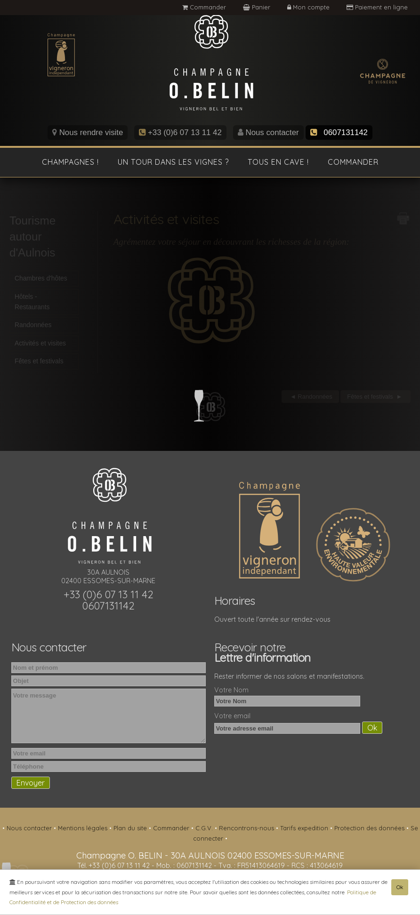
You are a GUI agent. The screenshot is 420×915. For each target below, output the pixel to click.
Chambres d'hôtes (41, 280)
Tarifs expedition (305, 828)
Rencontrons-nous (247, 828)
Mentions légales (83, 828)
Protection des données (370, 828)
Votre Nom (231, 690)
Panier (257, 7)
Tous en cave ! (278, 162)
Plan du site (131, 828)
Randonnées (33, 326)
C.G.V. (205, 828)
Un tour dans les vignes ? (173, 162)
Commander (204, 7)
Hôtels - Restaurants (32, 303)
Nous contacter (268, 132)
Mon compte (309, 7)
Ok (399, 887)
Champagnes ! (70, 162)
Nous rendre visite (87, 132)
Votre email (232, 716)
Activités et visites (40, 344)
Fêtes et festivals (39, 363)
